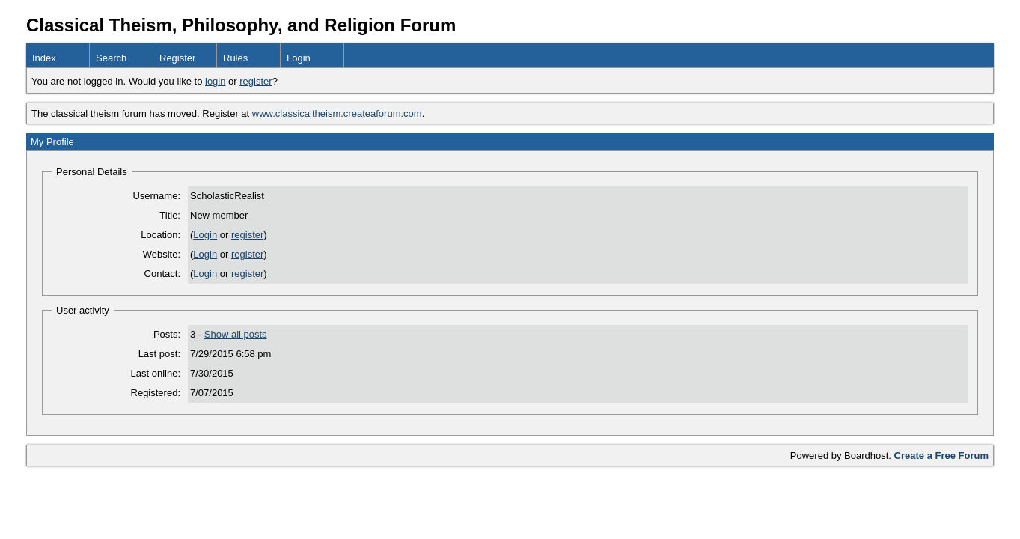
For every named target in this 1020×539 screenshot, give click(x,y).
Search (111, 58)
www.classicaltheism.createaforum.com (337, 113)
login (215, 81)
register (255, 81)
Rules (235, 58)
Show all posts (235, 334)
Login (299, 58)
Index (44, 58)
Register (177, 58)
